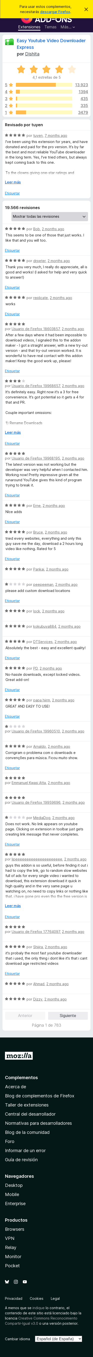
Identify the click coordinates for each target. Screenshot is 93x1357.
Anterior (25, 1015)
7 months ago (56, 135)
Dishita (32, 53)
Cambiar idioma (17, 1339)
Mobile (12, 1194)
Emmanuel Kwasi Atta (29, 783)
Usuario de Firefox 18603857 (36, 329)
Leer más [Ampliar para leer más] (13, 182)
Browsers (14, 1229)
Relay (10, 1247)
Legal (55, 1298)
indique (38, 1308)
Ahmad (38, 984)
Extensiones (29, 26)
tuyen (38, 135)
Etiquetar (12, 193)
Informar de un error (25, 1150)
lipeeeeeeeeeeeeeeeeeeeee (37, 859)
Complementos (21, 1077)
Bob (36, 229)
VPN (9, 1238)
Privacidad (13, 1298)
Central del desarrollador (30, 1114)
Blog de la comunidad (27, 1132)
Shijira (38, 947)
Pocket (12, 1265)
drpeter (39, 261)
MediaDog (41, 818)
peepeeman (43, 584)
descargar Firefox (55, 12)
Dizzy (37, 999)
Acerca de (15, 1086)
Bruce (38, 532)
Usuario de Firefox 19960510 (36, 731)
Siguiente (68, 1015)
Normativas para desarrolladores (38, 1123)
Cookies (36, 1298)
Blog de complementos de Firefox (39, 1095)
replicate (40, 298)
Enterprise (15, 1203)
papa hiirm (41, 700)
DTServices (43, 642)
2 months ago (53, 229)
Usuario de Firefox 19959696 (36, 802)
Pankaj (38, 569)
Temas (50, 26)
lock (36, 611)
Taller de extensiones (27, 1104)
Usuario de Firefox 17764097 (36, 931)
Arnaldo (39, 746)
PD (35, 668)
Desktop (14, 1185)
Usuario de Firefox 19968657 (36, 386)
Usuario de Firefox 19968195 (36, 458)
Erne (37, 505)
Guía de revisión (21, 1159)
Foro (9, 1141)
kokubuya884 (44, 626)
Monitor (13, 1256)
